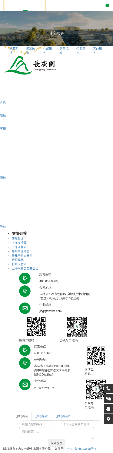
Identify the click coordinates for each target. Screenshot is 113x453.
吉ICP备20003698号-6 (81, 448)
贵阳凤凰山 (19, 260)
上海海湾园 (19, 242)
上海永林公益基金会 (25, 268)
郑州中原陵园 (21, 251)
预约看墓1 (42, 416)
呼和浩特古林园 (22, 255)
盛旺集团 (18, 238)
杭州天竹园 (19, 264)
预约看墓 (22, 416)
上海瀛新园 (19, 247)
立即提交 (57, 443)
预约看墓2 (63, 416)
